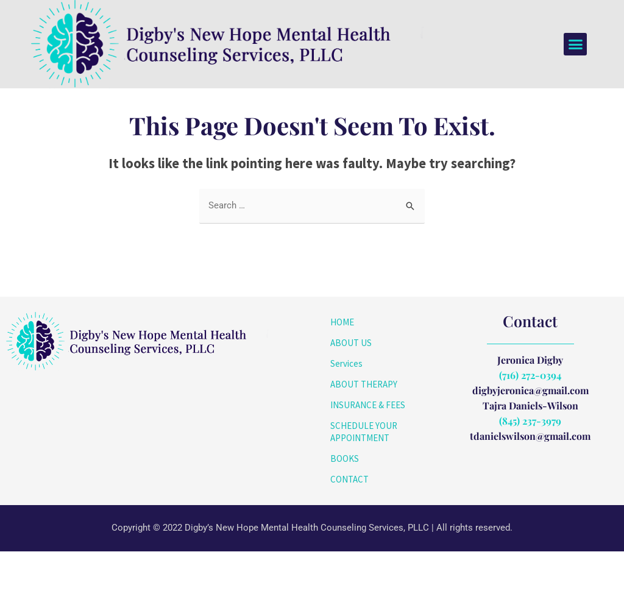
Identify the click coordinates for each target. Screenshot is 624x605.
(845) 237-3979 (530, 474)
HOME (342, 375)
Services (346, 417)
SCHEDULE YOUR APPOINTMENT (363, 485)
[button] (575, 44)
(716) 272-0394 (530, 428)
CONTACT (349, 533)
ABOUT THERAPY (363, 438)
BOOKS (344, 512)
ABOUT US (351, 396)
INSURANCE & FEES (367, 458)
